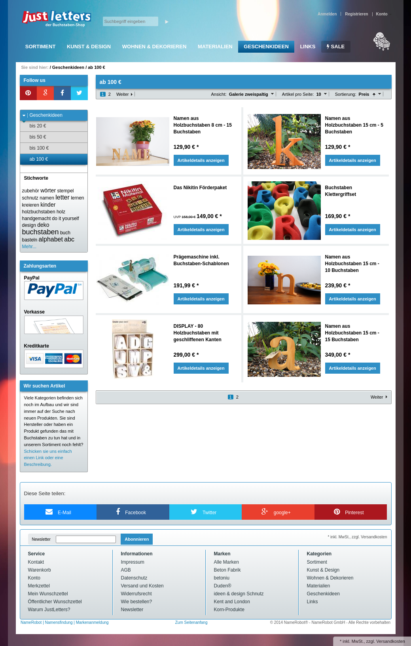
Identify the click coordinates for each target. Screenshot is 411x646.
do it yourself (65, 218)
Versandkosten (390, 641)
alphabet (51, 239)
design (29, 225)
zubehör (30, 191)
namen (47, 198)
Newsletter (41, 539)
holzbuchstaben (38, 212)
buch (65, 233)
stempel (65, 191)
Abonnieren (137, 539)
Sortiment (40, 46)
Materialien (215, 46)
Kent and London (232, 601)
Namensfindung (59, 622)
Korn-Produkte (229, 609)
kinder (47, 204)
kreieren (30, 205)
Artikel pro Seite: (298, 94)
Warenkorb (39, 570)
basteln (30, 240)
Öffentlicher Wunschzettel (55, 601)
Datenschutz (134, 578)
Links (307, 46)
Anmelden (327, 14)
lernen (77, 198)
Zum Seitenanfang (191, 622)
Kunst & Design (89, 46)
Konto (34, 578)
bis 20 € (34, 126)
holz (61, 212)
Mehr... (29, 246)
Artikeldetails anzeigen (201, 160)
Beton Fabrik (227, 570)
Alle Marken (226, 562)
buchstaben (40, 232)
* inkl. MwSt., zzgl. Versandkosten (357, 537)
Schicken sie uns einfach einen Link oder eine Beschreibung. (48, 458)
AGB (126, 570)
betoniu (221, 578)
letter (62, 197)
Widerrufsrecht (136, 594)
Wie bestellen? (136, 601)
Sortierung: (345, 94)
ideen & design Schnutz (239, 594)
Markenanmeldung (92, 622)
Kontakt (36, 562)
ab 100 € (96, 67)
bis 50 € (34, 137)
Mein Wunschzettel (48, 594)
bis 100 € (35, 148)
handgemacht (36, 218)
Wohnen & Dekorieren (154, 46)
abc (69, 239)
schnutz (30, 198)
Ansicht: (218, 94)
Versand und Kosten (142, 586)
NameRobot (32, 622)
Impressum (132, 562)
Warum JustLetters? (49, 609)
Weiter (122, 94)
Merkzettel (39, 586)
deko (43, 225)
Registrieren (356, 14)
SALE (336, 46)
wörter (48, 190)
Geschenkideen (266, 46)
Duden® (222, 586)
